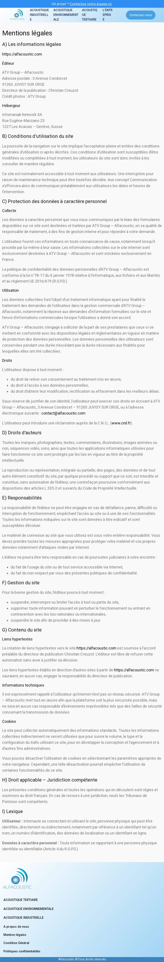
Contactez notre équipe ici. (91, 4)
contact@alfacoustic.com (63, 413)
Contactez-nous (140, 15)
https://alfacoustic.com (22, 54)
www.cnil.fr (121, 423)
